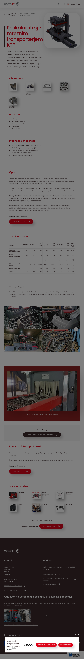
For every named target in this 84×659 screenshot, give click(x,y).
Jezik (77, 634)
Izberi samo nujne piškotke (46, 644)
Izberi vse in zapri (65, 644)
